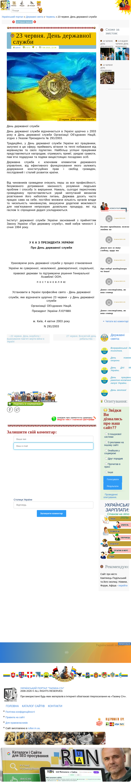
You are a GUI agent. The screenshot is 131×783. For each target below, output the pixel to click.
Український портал (12, 16)
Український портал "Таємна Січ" (42, 688)
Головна (12, 706)
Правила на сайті (15, 717)
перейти (122, 585)
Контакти (55, 706)
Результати (112, 486)
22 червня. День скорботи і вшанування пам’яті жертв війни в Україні (25, 339)
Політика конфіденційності (20, 711)
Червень (50, 16)
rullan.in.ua (34, 728)
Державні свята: (118, 337)
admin (18, 47)
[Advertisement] (51, 368)
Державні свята (34, 16)
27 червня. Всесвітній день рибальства (80, 337)
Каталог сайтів (33, 706)
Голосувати (113, 479)
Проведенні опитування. (110, 496)
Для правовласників (16, 722)
